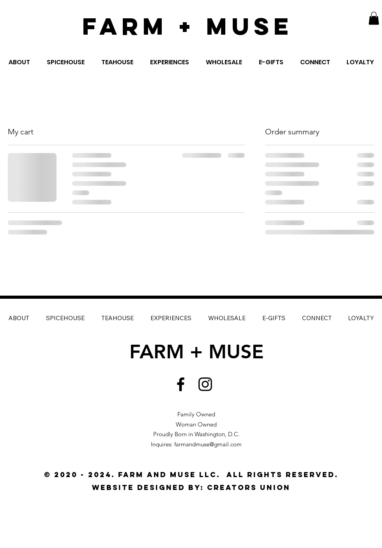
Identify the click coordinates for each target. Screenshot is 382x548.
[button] (373, 18)
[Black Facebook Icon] (181, 384)
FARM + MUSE (187, 26)
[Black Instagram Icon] (205, 384)
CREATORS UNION (248, 487)
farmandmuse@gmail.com (208, 444)
